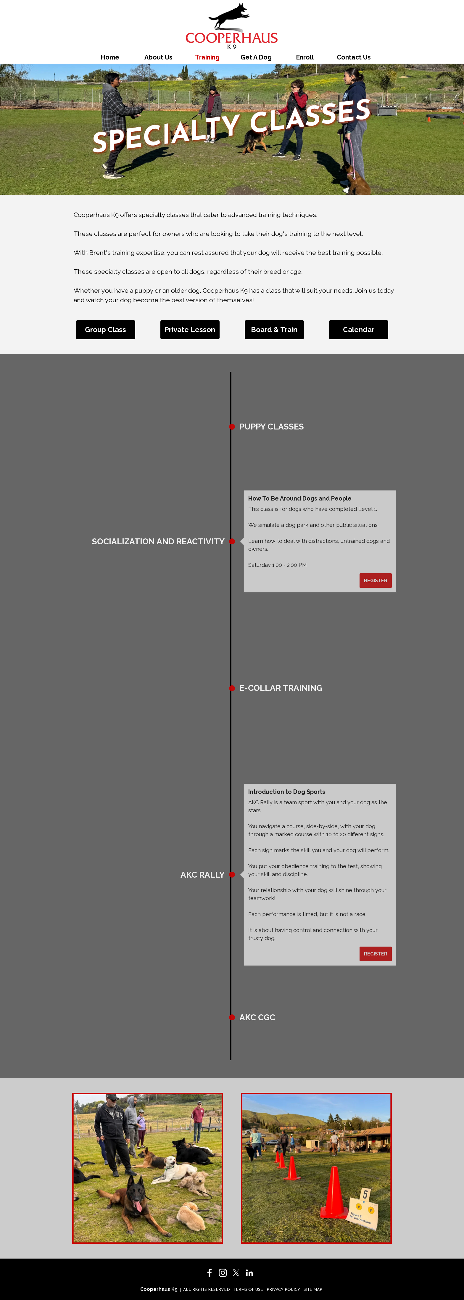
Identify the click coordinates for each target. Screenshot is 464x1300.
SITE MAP (313, 1290)
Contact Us (354, 57)
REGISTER (198, 470)
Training (207, 57)
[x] (236, 1273)
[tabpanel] (232, 262)
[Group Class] (105, 329)
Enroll (305, 57)
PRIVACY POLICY (283, 1290)
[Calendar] (358, 329)
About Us (158, 57)
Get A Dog (256, 57)
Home (109, 57)
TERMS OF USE (248, 1290)
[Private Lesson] (190, 329)
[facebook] (209, 1273)
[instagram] (223, 1273)
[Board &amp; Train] (274, 329)
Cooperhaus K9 (159, 1289)
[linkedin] (249, 1273)
